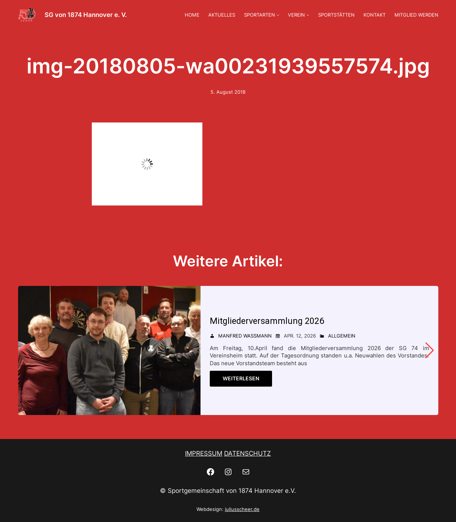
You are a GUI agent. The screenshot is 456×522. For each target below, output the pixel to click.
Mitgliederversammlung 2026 (270, 320)
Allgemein (341, 336)
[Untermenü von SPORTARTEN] (277, 14)
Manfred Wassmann (245, 336)
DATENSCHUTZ (247, 453)
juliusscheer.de (242, 509)
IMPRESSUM (203, 453)
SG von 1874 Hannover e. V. (86, 14)
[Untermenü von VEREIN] (307, 14)
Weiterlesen (241, 378)
